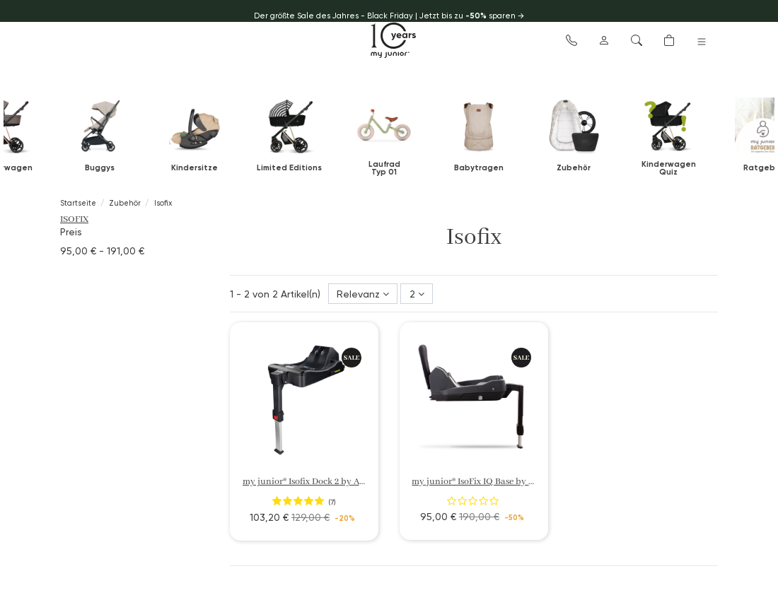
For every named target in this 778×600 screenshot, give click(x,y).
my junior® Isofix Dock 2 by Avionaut (316, 482)
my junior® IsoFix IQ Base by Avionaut (488, 482)
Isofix (74, 219)
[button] (571, 39)
